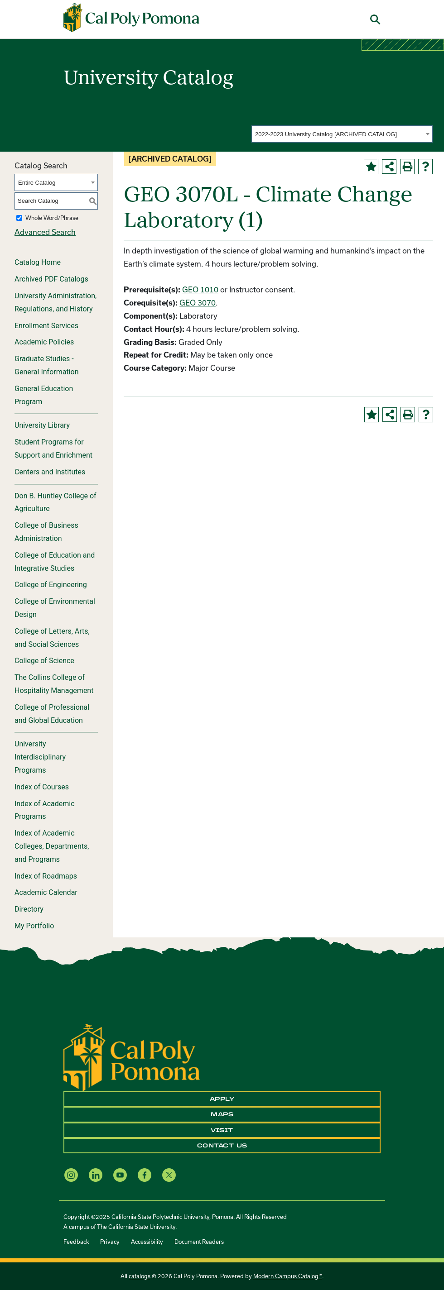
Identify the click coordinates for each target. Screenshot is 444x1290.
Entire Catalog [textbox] (36, 182)
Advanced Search (45, 232)
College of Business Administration (46, 532)
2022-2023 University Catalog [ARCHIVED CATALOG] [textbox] (326, 134)
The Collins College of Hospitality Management (53, 684)
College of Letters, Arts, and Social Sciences (52, 638)
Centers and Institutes (49, 472)
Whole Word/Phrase (51, 218)
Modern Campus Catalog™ (287, 1276)
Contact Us (222, 1145)
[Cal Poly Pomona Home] (131, 18)
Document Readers (199, 1241)
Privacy (110, 1241)
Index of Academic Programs (44, 810)
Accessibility (147, 1241)
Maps (222, 1114)
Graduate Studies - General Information (46, 365)
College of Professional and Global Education (51, 714)
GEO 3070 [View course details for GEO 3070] (197, 302)
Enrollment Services (46, 325)
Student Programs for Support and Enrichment (53, 448)
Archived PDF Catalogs (51, 279)
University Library (42, 425)
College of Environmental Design (54, 608)
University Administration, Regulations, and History (55, 302)
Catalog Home (37, 262)
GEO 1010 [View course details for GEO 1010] (200, 289)
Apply (222, 1099)
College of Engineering (50, 584)
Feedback (76, 1241)
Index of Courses (41, 787)
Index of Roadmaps (45, 876)
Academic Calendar (45, 892)
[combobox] (342, 134)
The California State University (136, 1226)
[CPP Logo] (131, 1056)
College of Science (44, 660)
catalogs (139, 1276)
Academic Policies (44, 342)
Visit (222, 1130)
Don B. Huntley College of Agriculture (55, 502)
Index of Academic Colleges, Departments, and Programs (51, 846)
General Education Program (43, 395)
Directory (28, 909)
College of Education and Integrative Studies (54, 562)
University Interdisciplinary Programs (40, 757)
